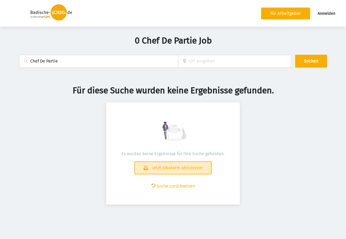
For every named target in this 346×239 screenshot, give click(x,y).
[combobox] (98, 61)
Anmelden (326, 13)
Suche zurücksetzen (173, 186)
